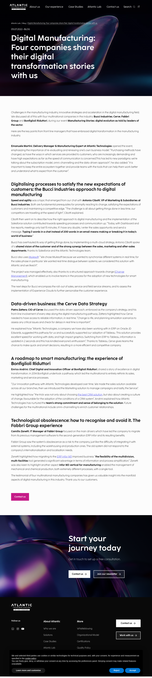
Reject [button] (117, 670)
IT (139, 6)
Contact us (20, 497)
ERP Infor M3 (64, 456)
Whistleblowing (84, 628)
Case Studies (49, 641)
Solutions (47, 635)
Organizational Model (88, 635)
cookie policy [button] (30, 658)
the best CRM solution (90, 394)
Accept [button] (133, 670)
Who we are (49, 628)
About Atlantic (51, 621)
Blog (24, 23)
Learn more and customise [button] (28, 670)
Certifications (83, 641)
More (80, 621)
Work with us (128, 635)
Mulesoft (34, 257)
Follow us (15, 621)
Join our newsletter (109, 574)
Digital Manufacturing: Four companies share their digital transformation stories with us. (62, 23)
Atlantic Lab (16, 23)
